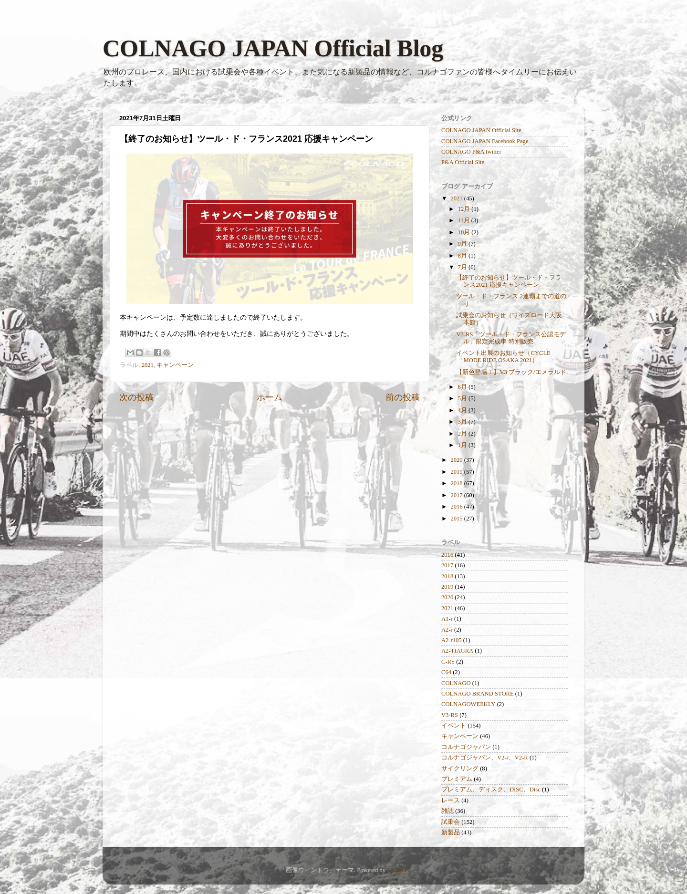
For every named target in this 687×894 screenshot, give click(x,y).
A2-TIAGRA (457, 650)
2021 (148, 365)
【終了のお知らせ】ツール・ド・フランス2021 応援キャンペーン (509, 281)
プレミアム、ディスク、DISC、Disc (491, 789)
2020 (457, 460)
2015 (457, 518)
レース (450, 800)
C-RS (448, 661)
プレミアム (456, 779)
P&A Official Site (462, 162)
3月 (463, 421)
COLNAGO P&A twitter (471, 151)
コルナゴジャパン (466, 747)
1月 (463, 445)
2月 (463, 433)
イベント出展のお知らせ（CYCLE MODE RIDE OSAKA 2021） (503, 357)
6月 (463, 387)
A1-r (447, 618)
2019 (457, 471)
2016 (457, 506)
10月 (465, 232)
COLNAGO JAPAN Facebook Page (485, 141)
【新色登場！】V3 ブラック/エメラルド (511, 372)
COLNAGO (456, 683)
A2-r (447, 629)
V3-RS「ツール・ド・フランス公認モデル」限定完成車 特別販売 (511, 338)
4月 (463, 410)
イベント (453, 725)
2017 (457, 495)
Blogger (396, 870)
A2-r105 (451, 640)
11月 (464, 220)
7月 (463, 267)
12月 (465, 209)
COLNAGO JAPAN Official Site (481, 130)
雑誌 (447, 811)
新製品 (450, 832)
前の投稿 (402, 397)
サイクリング (460, 768)
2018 (457, 483)
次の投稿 (136, 397)
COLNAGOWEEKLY (468, 704)
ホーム (269, 397)
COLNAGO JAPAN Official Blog (273, 48)
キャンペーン (175, 365)
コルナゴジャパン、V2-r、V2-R (484, 757)
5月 (463, 398)
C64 (446, 672)
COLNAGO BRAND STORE (477, 693)
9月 (463, 243)
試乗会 (450, 822)
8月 (463, 255)
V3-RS (449, 715)
